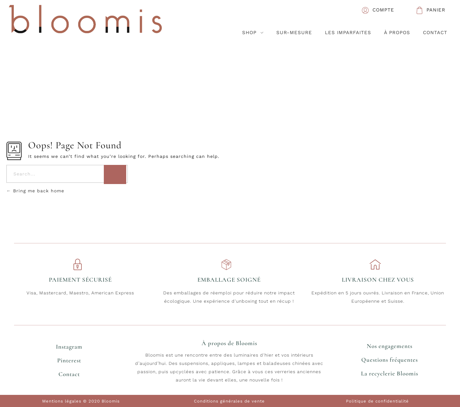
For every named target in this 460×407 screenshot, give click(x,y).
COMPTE (383, 10)
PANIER (435, 10)
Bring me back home (35, 190)
